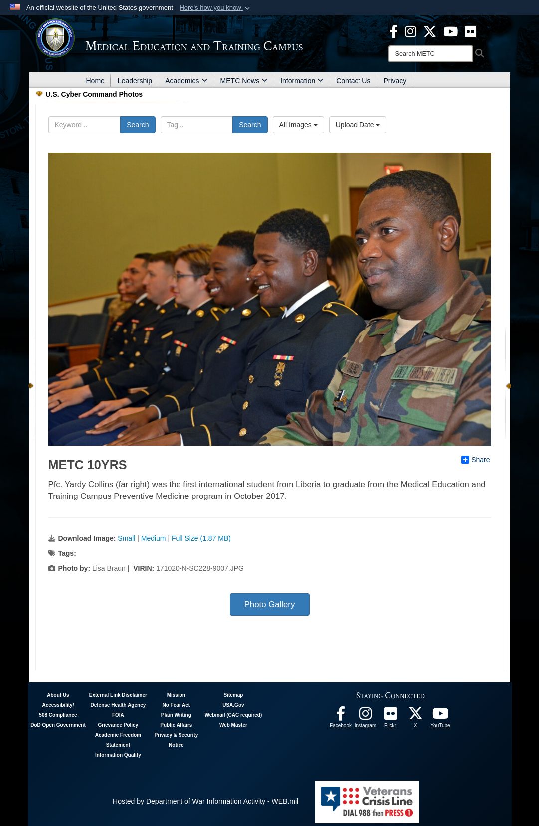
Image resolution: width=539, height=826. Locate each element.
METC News (244, 81)
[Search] (430, 53)
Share (475, 460)
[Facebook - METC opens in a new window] (394, 31)
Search (138, 125)
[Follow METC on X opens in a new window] (415, 716)
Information (301, 81)
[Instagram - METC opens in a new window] (410, 31)
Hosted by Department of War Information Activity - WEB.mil (205, 801)
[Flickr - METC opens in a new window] (470, 31)
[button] (216, 8)
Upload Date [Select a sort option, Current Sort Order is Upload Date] (358, 125)
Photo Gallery (269, 604)
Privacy (394, 81)
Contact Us (353, 81)
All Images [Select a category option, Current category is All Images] (298, 125)
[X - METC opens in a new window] (429, 31)
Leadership (135, 81)
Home (95, 81)
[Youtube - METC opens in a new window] (450, 31)
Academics (186, 81)
